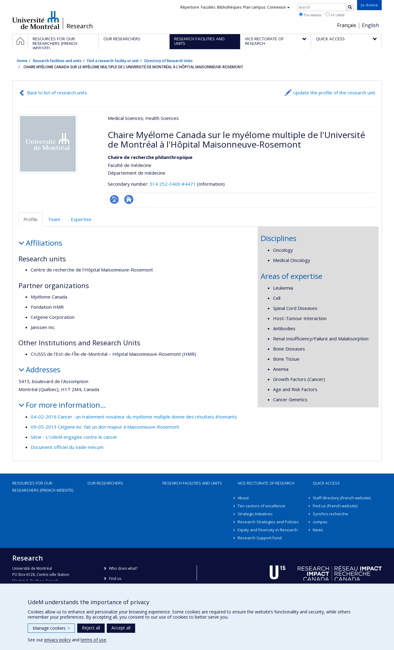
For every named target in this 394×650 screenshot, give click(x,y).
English (370, 25)
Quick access (326, 483)
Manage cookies (51, 628)
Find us (115, 578)
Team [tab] (54, 219)
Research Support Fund (260, 538)
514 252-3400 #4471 (173, 184)
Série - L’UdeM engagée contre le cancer (74, 437)
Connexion (278, 7)
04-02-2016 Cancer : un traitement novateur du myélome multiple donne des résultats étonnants (134, 417)
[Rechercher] (350, 7)
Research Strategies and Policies (268, 522)
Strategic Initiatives (255, 514)
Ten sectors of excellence (261, 506)
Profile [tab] (30, 219)
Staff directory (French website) (342, 498)
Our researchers (105, 483)
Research (79, 26)
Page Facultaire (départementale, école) (114, 199)
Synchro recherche (330, 514)
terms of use (93, 640)
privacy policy (57, 640)
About (243, 498)
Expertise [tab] (81, 219)
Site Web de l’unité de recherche (129, 199)
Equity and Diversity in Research (268, 530)
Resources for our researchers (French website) (42, 486)
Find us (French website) (335, 506)
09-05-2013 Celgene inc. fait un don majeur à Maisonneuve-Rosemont (105, 427)
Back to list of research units (57, 92)
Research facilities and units (57, 60)
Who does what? (123, 568)
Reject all (91, 628)
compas (320, 522)
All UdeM (335, 14)
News (318, 530)
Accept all (121, 628)
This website (310, 14)
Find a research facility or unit (113, 60)
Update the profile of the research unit (334, 92)
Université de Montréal (35, 20)
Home (22, 60)
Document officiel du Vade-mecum (67, 447)
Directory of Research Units (168, 60)
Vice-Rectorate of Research (266, 483)
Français (346, 25)
